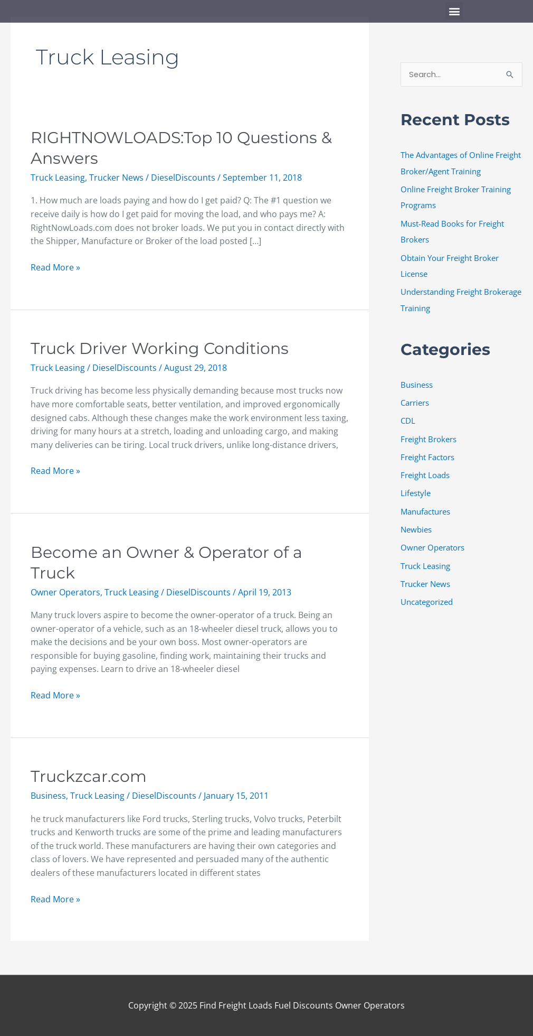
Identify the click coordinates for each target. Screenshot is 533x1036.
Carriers (415, 399)
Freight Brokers (428, 435)
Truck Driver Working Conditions (160, 348)
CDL (408, 417)
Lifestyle (416, 488)
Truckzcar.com (89, 776)
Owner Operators (65, 592)
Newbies (416, 524)
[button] (454, 11)
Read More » (55, 267)
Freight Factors (427, 452)
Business (48, 795)
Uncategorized (427, 595)
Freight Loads (425, 470)
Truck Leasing (58, 177)
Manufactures (425, 506)
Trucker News (116, 177)
